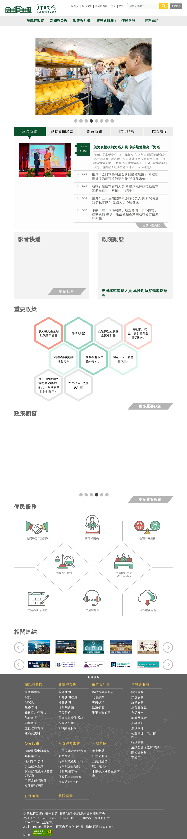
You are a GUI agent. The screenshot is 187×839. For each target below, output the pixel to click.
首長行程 (64, 712)
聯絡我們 (66, 813)
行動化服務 (100, 756)
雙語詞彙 (65, 796)
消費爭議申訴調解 (37, 751)
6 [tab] (106, 494)
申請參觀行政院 (36, 780)
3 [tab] (91, 494)
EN (121, 6)
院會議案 (98, 697)
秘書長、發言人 (36, 712)
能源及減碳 (139, 718)
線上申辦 (98, 751)
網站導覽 (87, 6)
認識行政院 (35, 21)
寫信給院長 (32, 756)
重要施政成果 (101, 712)
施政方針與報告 (103, 692)
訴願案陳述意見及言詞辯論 (39, 773)
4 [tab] (96, 494)
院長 (28, 697)
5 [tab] (101, 494)
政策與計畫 (81, 21)
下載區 (136, 757)
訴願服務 (137, 702)
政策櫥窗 (98, 707)
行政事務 (137, 742)
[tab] (30, 131)
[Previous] (40, 77)
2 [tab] (86, 494)
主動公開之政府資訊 (145, 747)
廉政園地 (137, 728)
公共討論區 (100, 761)
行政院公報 (66, 723)
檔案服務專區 (34, 785)
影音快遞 (64, 756)
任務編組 (151, 21)
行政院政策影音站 (70, 761)
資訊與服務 (105, 21)
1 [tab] (80, 494)
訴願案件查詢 (34, 766)
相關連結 (99, 743)
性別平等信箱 (34, 761)
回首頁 (74, 6)
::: (67, 6)
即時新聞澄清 (67, 697)
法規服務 (137, 697)
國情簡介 (137, 692)
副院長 (29, 702)
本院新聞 (64, 692)
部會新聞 (64, 702)
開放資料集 (139, 752)
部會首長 (31, 718)
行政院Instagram (69, 776)
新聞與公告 (58, 21)
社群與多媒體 (69, 743)
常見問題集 (101, 6)
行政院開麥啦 (67, 771)
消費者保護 (139, 707)
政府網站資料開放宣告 (89, 813)
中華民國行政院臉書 (72, 751)
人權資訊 (137, 723)
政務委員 (31, 707)
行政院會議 (66, 707)
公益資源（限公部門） (143, 735)
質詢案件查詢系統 (70, 718)
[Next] (147, 77)
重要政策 (98, 702)
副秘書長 (31, 723)
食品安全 (137, 712)
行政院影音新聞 (69, 766)
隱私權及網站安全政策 (42, 813)
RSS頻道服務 (67, 728)
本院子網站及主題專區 (106, 773)
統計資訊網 (100, 766)
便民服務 (128, 21)
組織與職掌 (32, 692)
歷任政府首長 (34, 728)
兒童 (113, 6)
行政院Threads (68, 782)
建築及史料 (32, 733)
